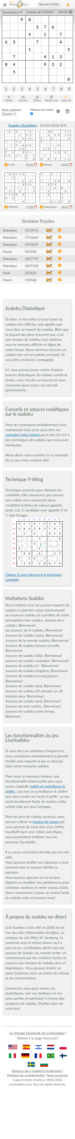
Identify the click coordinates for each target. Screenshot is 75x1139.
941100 (30, 252)
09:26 (31, 164)
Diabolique (10, 12)
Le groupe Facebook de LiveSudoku (37, 1033)
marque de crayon (46, 822)
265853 (30, 273)
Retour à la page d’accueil (37, 1038)
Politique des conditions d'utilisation (37, 1071)
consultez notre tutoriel (23, 435)
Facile (9, 165)
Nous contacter (57, 1075)
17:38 (31, 206)
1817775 (31, 259)
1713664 (31, 237)
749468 (30, 280)
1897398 (31, 266)
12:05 (66, 164)
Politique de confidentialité (25, 1075)
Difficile (10, 207)
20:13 (66, 206)
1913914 (31, 230)
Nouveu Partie (49, 4)
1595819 (31, 245)
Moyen (45, 165)
